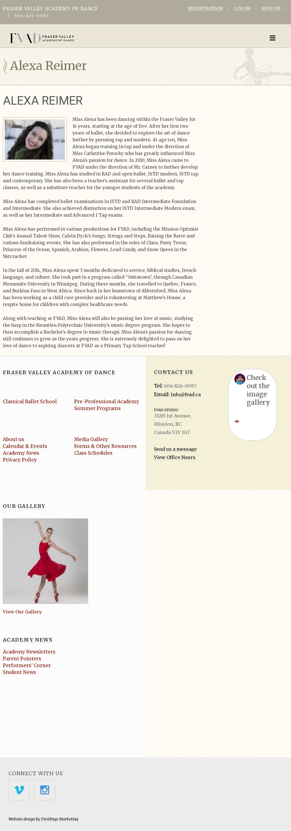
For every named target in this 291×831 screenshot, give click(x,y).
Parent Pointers (22, 659)
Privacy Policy (20, 460)
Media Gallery (91, 439)
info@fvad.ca (186, 394)
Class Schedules (93, 453)
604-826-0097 (31, 15)
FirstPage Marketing (59, 819)
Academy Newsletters (29, 652)
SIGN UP (271, 8)
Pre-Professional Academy (107, 401)
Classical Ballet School (30, 401)
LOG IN (242, 8)
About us (13, 439)
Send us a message (175, 449)
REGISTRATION (205, 8)
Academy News (21, 453)
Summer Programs (97, 408)
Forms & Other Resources (105, 446)
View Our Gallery (22, 612)
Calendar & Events (25, 446)
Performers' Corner (27, 665)
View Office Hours (175, 457)
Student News (19, 672)
